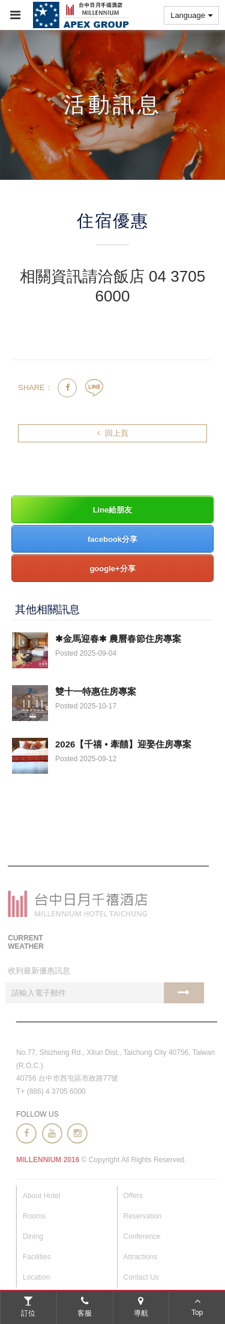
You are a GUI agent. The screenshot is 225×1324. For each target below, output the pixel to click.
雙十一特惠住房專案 (95, 691)
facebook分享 (112, 539)
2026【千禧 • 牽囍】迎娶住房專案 (123, 744)
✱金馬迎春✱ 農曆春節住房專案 (118, 639)
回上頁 (112, 433)
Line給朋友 (113, 509)
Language (191, 15)
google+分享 (112, 568)
